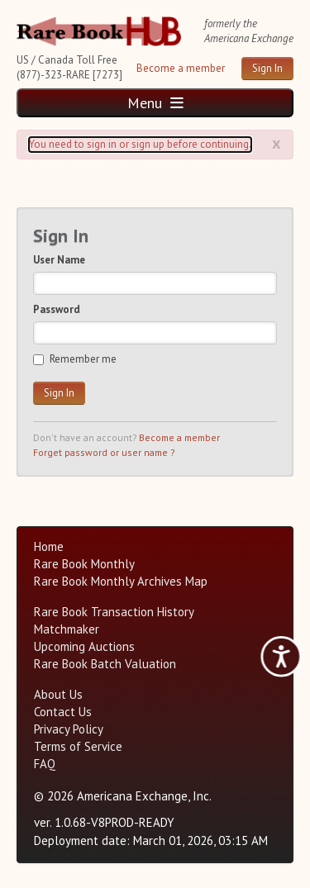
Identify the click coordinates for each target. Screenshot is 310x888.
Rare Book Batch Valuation (105, 664)
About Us (58, 694)
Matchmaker (66, 629)
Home (49, 546)
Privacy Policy (68, 729)
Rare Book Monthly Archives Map (120, 581)
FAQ (44, 764)
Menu (155, 102)
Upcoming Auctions (84, 646)
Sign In (267, 68)
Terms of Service (78, 746)
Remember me (75, 359)
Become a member (180, 68)
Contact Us (63, 711)
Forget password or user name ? (103, 452)
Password (56, 309)
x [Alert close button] (276, 142)
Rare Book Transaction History (114, 612)
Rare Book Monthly (84, 564)
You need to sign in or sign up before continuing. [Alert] (140, 144)
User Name (59, 260)
